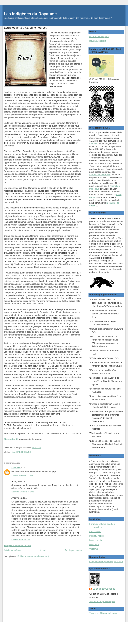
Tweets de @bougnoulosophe (103, 613)
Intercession (95, 531)
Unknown (16, 467)
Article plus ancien (73, 550)
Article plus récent (12, 550)
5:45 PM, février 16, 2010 (21, 539)
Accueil (43, 550)
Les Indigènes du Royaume (30, 14)
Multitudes (94, 544)
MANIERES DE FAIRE (21, 452)
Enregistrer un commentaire (17, 545)
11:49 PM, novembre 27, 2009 (23, 492)
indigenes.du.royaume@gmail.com (106, 561)
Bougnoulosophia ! (98, 41)
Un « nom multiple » (99, 36)
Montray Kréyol (96, 536)
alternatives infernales (99, 174)
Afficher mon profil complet (102, 601)
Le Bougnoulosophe (104, 589)
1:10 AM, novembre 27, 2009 (22, 475)
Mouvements (95, 540)
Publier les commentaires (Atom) (33, 556)
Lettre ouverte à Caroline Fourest (25, 27)
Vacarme (93, 549)
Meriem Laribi (11, 439)
